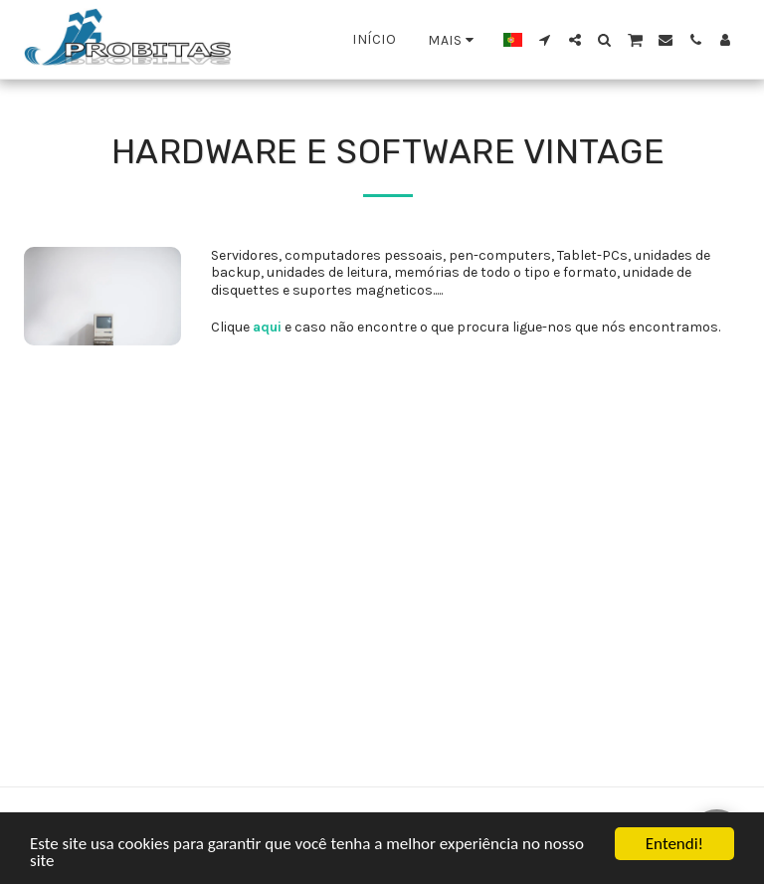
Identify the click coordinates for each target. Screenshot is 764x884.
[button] (545, 40)
